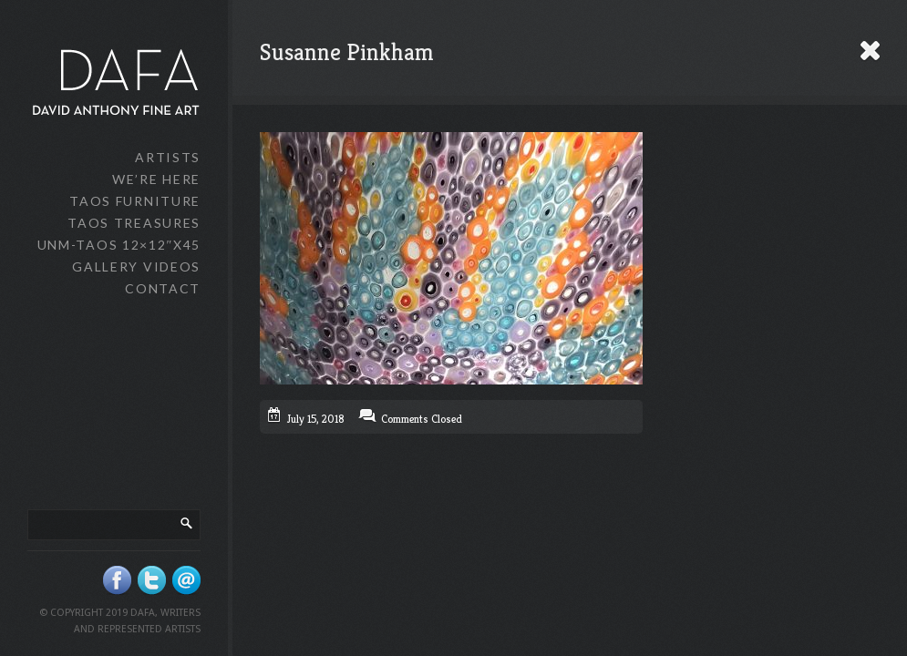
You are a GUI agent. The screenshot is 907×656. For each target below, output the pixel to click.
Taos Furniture (135, 201)
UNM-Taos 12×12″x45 (119, 244)
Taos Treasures (134, 223)
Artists (168, 157)
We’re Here (156, 179)
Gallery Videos (136, 266)
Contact (163, 288)
